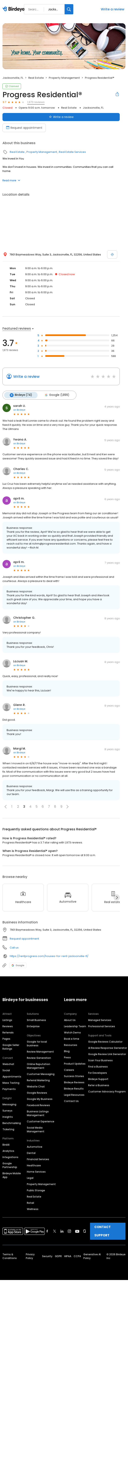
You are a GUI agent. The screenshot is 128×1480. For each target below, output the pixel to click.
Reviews (7, 1026)
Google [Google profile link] (18, 965)
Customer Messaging (41, 1074)
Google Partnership (9, 1165)
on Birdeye (19, 409)
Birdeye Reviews (74, 1082)
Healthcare (34, 1165)
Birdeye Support (98, 1079)
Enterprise (33, 1026)
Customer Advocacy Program (107, 1091)
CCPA (77, 1256)
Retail (30, 1202)
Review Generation (39, 1057)
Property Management (64, 78)
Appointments (11, 1076)
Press (67, 1057)
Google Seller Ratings (10, 1046)
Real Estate (36, 78)
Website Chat (36, 1086)
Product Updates (74, 1063)
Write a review (112, 9)
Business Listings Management (38, 1113)
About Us (70, 1020)
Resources (70, 1045)
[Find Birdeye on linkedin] (62, 1230)
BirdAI (5, 1144)
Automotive (34, 1146)
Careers (69, 1069)
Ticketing (8, 1129)
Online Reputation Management (38, 1065)
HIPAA (67, 1256)
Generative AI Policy (92, 1256)
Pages (6, 1038)
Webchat (8, 1064)
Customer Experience (40, 1121)
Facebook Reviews (38, 1105)
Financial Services (38, 1159)
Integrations (10, 1157)
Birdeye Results (74, 1088)
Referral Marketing (38, 1080)
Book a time (71, 1038)
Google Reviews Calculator (105, 1041)
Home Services (36, 1171)
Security (47, 1256)
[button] (5, 806)
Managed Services (99, 1020)
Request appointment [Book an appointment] (24, 128)
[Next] (117, 897)
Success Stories (74, 1076)
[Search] (69, 9)
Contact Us (71, 1101)
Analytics (8, 1150)
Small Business (36, 1020)
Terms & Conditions (9, 1256)
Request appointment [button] (24, 938)
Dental (31, 1153)
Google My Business (39, 1099)
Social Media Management (35, 1129)
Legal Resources (74, 1094)
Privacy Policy (30, 1256)
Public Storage (36, 1190)
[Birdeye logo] (14, 9)
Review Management (40, 1051)
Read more (11, 180)
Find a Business (98, 1066)
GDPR (58, 1256)
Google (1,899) (56, 395)
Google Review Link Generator (107, 1054)
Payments (9, 1089)
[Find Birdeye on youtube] (77, 1230)
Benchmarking (11, 1123)
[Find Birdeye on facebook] (47, 1230)
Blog (67, 1051)
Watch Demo (72, 1032)
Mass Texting (10, 1082)
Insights (7, 1116)
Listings (7, 1020)
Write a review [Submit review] (61, 117)
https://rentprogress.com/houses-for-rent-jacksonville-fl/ (49, 956)
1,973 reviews (36, 102)
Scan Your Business (100, 1060)
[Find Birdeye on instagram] (69, 1230)
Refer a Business (98, 1085)
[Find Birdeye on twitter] (54, 1230)
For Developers (97, 1072)
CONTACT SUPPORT (102, 1231)
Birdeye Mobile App (11, 1175)
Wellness (32, 1209)
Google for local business (37, 1043)
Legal (30, 1177)
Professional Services (101, 1026)
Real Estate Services (72, 152)
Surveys (7, 1110)
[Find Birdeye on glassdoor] (84, 1230)
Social (6, 1070)
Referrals (8, 1032)
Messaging (9, 1104)
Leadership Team (75, 1026)
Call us (14, 947)
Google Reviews (37, 1092)
